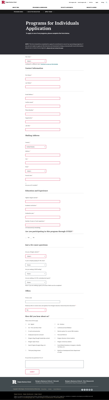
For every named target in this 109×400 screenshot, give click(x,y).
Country (27, 142)
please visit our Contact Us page (56, 48)
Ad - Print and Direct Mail (34, 327)
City (26, 159)
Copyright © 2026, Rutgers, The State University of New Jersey (26, 389)
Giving (102, 2)
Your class (27, 57)
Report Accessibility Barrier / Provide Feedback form (53, 397)
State (26, 167)
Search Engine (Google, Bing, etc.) (37, 345)
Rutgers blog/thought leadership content (39, 338)
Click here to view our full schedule (50, 64)
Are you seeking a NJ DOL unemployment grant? (37, 278)
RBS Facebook (81, 388)
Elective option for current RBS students (68, 331)
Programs (17, 12)
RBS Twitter (89, 388)
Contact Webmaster (57, 389)
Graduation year (29, 213)
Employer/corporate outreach (36, 335)
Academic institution (30, 205)
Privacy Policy (44, 389)
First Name (28, 75)
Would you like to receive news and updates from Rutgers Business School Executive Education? (50, 305)
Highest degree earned (31, 197)
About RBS (16, 7)
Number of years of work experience (34, 221)
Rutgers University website (64, 341)
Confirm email (29, 102)
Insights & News (91, 7)
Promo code (28, 298)
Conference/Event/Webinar (64, 327)
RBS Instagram (84, 388)
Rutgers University (18, 394)
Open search (106, 2)
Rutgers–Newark (38, 394)
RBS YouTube (92, 388)
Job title (27, 125)
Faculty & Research (67, 7)
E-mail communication (34, 331)
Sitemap (50, 389)
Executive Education (34, 12)
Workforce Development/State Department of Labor (68, 351)
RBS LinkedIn (86, 388)
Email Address (29, 94)
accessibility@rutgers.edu (28, 397)
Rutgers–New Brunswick (28, 394)
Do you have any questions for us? (34, 358)
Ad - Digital (31, 324)
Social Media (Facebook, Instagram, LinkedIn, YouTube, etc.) (69, 346)
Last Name (28, 83)
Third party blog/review (34, 350)
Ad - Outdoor (60, 324)
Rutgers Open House (33, 341)
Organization (28, 118)
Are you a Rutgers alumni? (32, 252)
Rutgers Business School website (66, 338)
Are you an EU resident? (31, 185)
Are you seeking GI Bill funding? (33, 269)
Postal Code (28, 175)
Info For (91, 2)
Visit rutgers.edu (72, 2)
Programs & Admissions (40, 7)
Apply (97, 2)
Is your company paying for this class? (35, 260)
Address (27, 151)
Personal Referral (62, 335)
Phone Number (29, 110)
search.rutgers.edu (82, 2)
